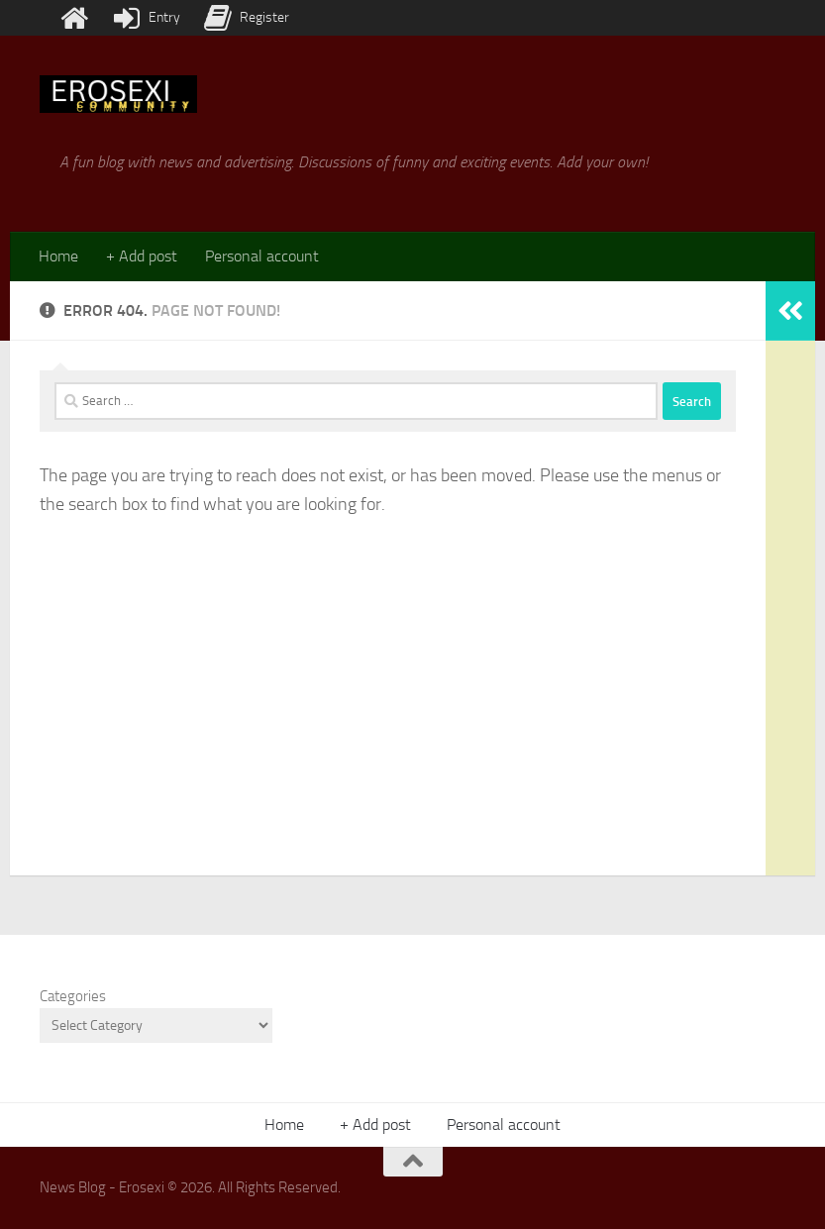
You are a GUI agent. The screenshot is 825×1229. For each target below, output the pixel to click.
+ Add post (141, 256)
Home (58, 256)
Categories (73, 996)
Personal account (262, 256)
